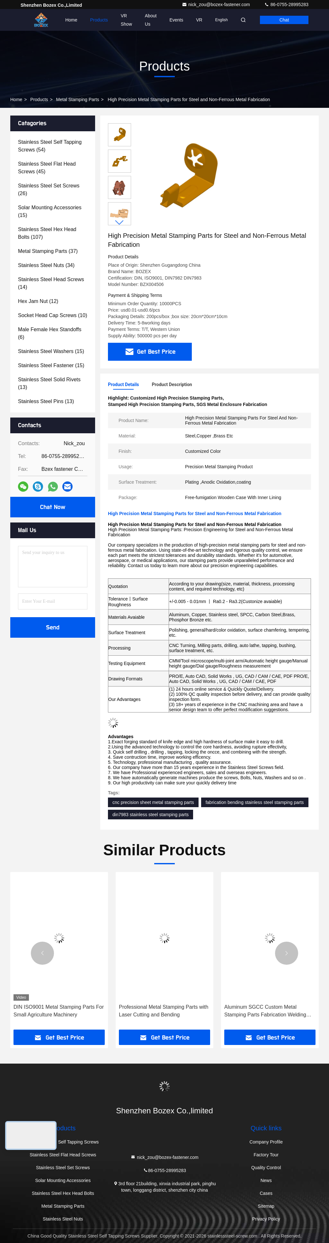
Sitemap (266, 1206)
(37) (48, 251)
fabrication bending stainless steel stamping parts (255, 802)
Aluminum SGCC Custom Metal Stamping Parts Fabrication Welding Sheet (265, 1011)
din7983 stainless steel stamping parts (150, 814)
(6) (49, 333)
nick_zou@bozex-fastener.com (216, 4)
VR (199, 19)
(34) (46, 265)
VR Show (126, 20)
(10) (52, 315)
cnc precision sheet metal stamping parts (153, 802)
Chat (284, 19)
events (176, 19)
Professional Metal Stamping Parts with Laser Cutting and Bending (163, 1010)
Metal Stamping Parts (77, 99)
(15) (49, 211)
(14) (51, 283)
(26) (48, 189)
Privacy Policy (266, 1218)
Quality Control (266, 1167)
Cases (266, 1193)
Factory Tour (266, 1154)
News (266, 1180)
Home (71, 19)
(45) (47, 167)
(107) (47, 233)
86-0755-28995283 (286, 4)
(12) (38, 301)
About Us (151, 20)
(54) (50, 145)
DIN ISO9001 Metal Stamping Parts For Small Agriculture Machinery (58, 1010)
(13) (49, 383)
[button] (119, 222)
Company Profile (266, 1141)
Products (99, 19)
